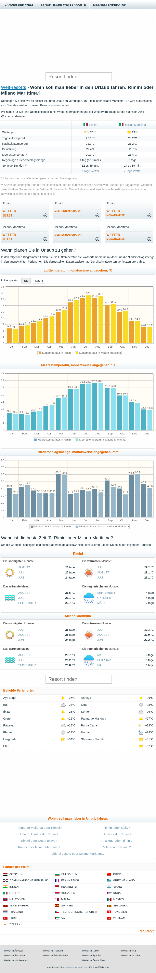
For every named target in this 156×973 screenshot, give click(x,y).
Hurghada (9, 739)
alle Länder (147, 931)
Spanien (67, 905)
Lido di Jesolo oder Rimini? (39, 834)
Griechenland (124, 880)
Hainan (86, 732)
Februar (104, 660)
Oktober (104, 597)
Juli (21, 572)
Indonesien (69, 886)
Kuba (117, 892)
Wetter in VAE (128, 950)
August (24, 567)
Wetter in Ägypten (13, 950)
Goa (84, 704)
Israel (117, 886)
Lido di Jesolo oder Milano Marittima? (78, 853)
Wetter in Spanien (91, 955)
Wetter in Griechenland (55, 955)
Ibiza (6, 711)
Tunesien (120, 911)
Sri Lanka (120, 905)
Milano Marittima (132, 124)
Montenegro (19, 905)
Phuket (8, 732)
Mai (99, 665)
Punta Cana (89, 725)
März (101, 602)
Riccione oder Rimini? (116, 840)
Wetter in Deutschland (94, 960)
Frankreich (70, 880)
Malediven (17, 899)
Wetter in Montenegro (15, 960)
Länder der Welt (19, 4)
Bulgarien (69, 874)
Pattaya (8, 725)
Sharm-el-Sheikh (92, 739)
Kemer (85, 711)
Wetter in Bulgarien (14, 955)
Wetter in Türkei (90, 950)
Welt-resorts (13, 87)
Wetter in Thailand (53, 950)
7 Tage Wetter (90, 171)
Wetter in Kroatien (131, 955)
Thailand (16, 911)
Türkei (14, 918)
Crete (7, 718)
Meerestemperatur (109, 4)
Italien (14, 892)
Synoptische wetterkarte (63, 4)
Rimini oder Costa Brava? (39, 840)
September (27, 602)
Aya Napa (9, 697)
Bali (5, 704)
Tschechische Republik (79, 911)
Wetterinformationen (76, 967)
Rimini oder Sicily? (117, 827)
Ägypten (15, 874)
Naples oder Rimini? (117, 834)
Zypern (15, 924)
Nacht (39, 280)
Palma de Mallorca (93, 718)
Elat (6, 746)
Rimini (90, 124)
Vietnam (119, 918)
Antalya (86, 697)
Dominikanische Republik (29, 880)
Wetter (115, 213)
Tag (26, 280)
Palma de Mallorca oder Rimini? (39, 827)
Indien (14, 886)
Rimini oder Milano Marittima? (39, 847)
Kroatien (68, 892)
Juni (21, 577)
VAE (64, 918)
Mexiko (118, 899)
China (117, 874)
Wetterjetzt (9, 213)
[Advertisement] (78, 40)
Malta (65, 899)
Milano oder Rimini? (117, 847)
